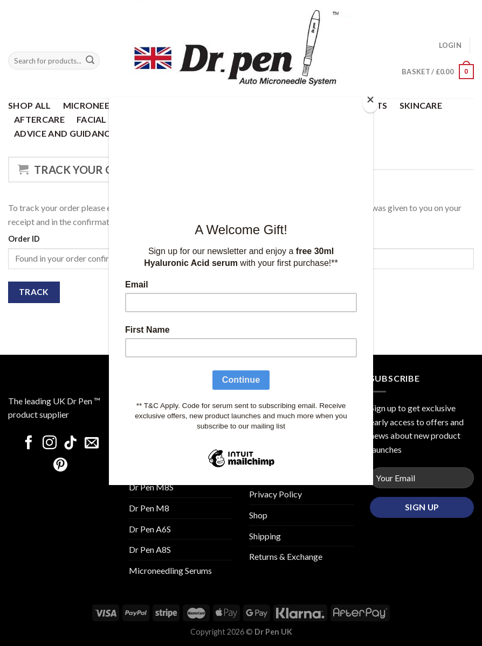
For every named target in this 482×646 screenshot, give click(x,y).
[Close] (370, 102)
